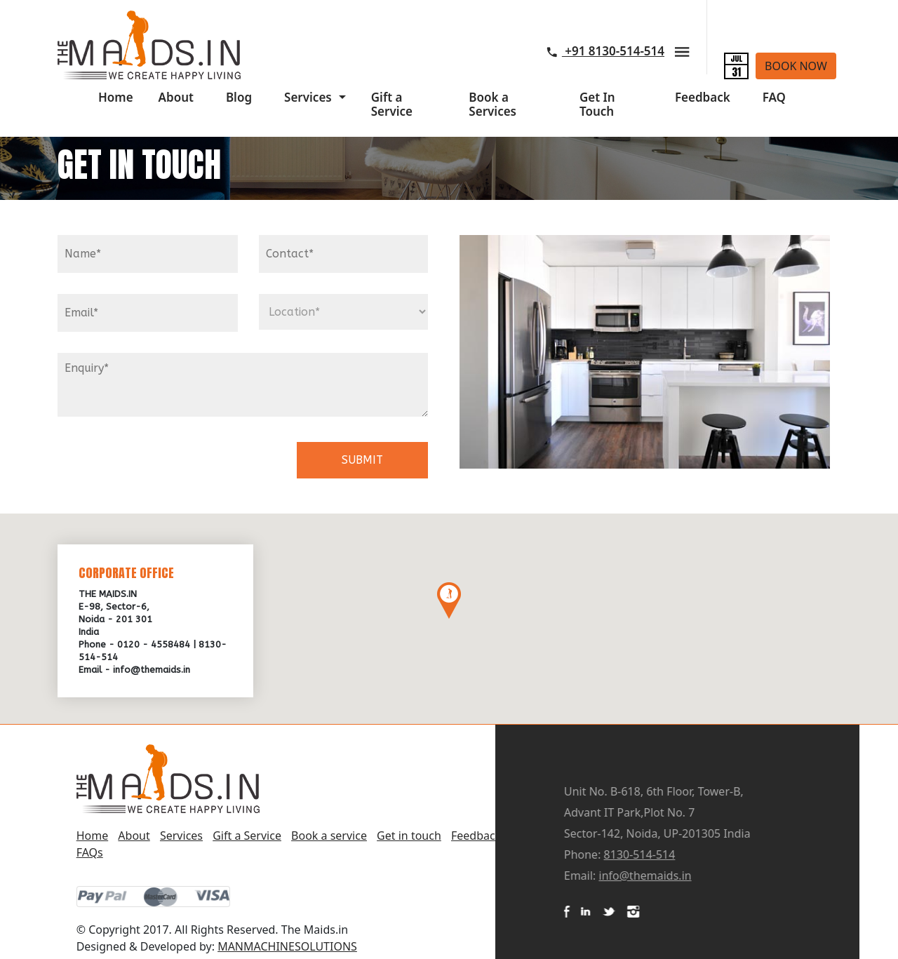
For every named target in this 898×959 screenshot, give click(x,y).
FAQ (774, 97)
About (176, 97)
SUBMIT (362, 460)
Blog (239, 97)
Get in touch (409, 835)
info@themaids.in (721, 875)
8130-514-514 (715, 854)
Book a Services (492, 104)
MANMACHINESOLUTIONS (287, 946)
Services (308, 97)
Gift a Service (392, 104)
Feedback (702, 97)
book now (796, 66)
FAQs (89, 852)
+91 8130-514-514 (605, 51)
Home (115, 97)
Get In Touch (597, 104)
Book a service (329, 835)
